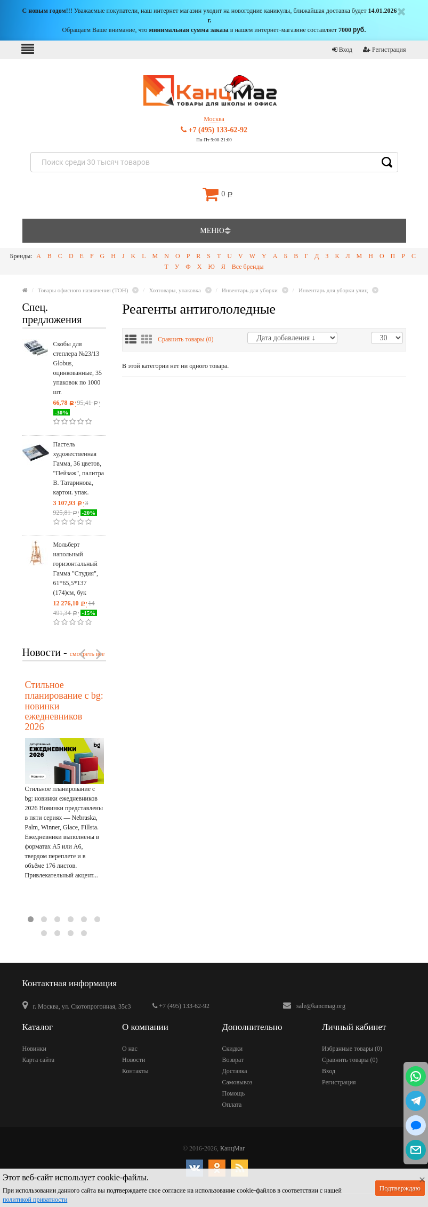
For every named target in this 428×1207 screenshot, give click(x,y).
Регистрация (384, 49)
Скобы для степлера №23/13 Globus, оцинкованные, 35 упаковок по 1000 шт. (77, 368)
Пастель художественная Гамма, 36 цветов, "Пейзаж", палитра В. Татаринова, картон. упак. (78, 468)
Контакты (135, 1071)
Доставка (234, 1071)
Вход (342, 49)
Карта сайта (38, 1060)
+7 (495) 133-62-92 (214, 130)
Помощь (233, 1093)
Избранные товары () (352, 1048)
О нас (130, 1048)
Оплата (232, 1104)
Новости (134, 1060)
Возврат (233, 1060)
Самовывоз (237, 1082)
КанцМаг (232, 1148)
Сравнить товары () (186, 339)
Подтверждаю (400, 1188)
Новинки (34, 1048)
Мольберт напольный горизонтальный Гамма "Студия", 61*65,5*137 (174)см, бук (75, 568)
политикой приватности (35, 1199)
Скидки (232, 1048)
